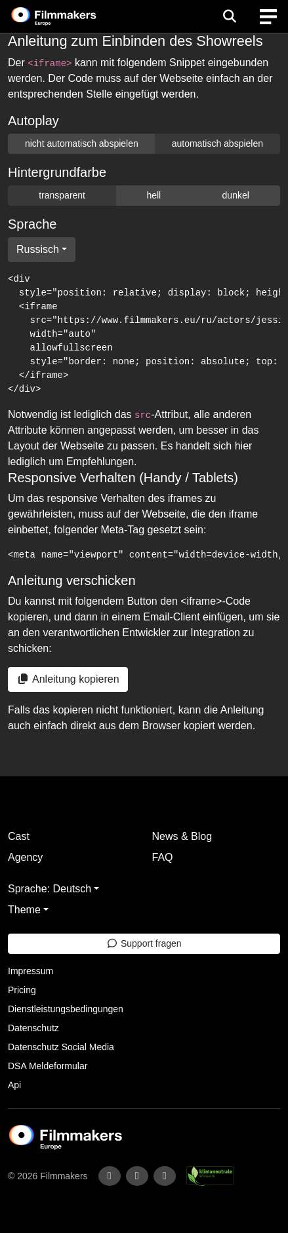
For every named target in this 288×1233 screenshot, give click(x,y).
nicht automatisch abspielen (81, 143)
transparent (62, 195)
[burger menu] (268, 17)
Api (14, 1085)
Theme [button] (24, 909)
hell (153, 195)
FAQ (162, 857)
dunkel (235, 195)
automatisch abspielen (217, 143)
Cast (19, 836)
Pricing (22, 990)
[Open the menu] (229, 16)
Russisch (37, 249)
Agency (25, 857)
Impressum (30, 971)
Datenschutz (33, 1028)
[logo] (69, 16)
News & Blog (182, 836)
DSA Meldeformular (47, 1066)
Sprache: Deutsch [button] (49, 888)
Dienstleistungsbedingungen (65, 1009)
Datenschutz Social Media (61, 1047)
